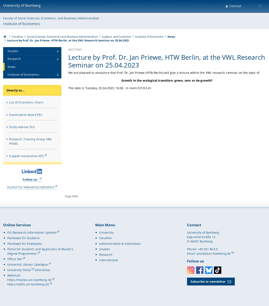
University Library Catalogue (27, 264)
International (108, 260)
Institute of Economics (21, 23)
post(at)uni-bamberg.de (214, 254)
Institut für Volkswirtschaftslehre (30, 187)
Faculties (17, 36)
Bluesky (208, 270)
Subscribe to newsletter (207, 281)
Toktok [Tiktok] (217, 270)
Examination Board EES (25, 115)
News (171, 36)
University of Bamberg (22, 5)
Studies (104, 249)
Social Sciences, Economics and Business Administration (62, 36)
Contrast (234, 6)
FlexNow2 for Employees (24, 244)
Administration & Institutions (120, 244)
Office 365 (14, 259)
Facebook (199, 270)
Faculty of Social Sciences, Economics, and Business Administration (51, 18)
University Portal (19, 270)
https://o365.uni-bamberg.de (28, 284)
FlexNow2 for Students (23, 238)
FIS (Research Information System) (31, 232)
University (106, 232)
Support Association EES (26, 156)
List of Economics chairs (26, 102)
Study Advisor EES (22, 127)
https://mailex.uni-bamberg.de (29, 280)
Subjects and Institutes (116, 36)
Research (105, 255)
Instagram (190, 270)
